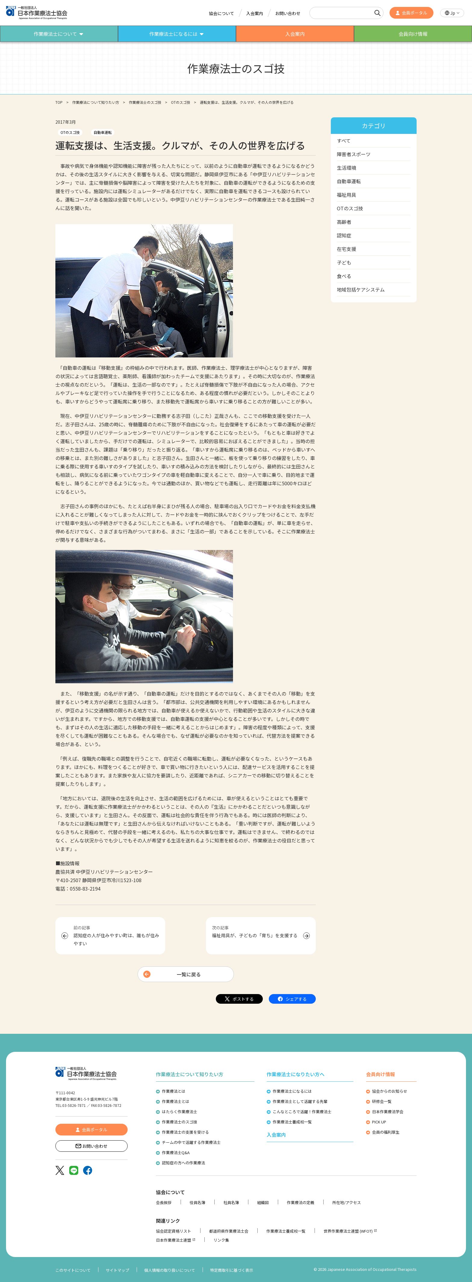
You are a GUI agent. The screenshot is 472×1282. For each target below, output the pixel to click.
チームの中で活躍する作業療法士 (191, 1142)
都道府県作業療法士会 (228, 1231)
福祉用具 (346, 194)
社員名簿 (231, 1202)
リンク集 (221, 1240)
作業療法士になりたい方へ (295, 1074)
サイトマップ (117, 1270)
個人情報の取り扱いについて (169, 1270)
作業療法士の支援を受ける (185, 1132)
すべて (344, 140)
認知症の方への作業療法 (183, 1163)
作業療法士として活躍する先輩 (300, 1101)
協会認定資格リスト (173, 1231)
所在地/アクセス (346, 1202)
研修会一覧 (382, 1101)
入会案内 (254, 13)
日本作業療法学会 (387, 1111)
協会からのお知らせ (389, 1091)
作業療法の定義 (300, 1202)
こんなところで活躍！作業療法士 (302, 1111)
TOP (59, 102)
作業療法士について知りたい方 (189, 1074)
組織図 (263, 1202)
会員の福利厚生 (385, 1132)
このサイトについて (73, 1270)
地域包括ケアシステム (361, 289)
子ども (344, 262)
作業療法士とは (175, 1101)
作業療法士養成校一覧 (292, 1122)
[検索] (377, 13)
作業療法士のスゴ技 (145, 102)
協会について (221, 13)
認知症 (344, 235)
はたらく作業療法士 (179, 1111)
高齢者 (344, 221)
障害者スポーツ (354, 154)
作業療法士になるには (292, 1091)
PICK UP (379, 1122)
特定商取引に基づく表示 (231, 1270)
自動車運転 (103, 132)
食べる (344, 276)
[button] (452, 13)
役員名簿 (197, 1202)
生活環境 (346, 167)
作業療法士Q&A (176, 1152)
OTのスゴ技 (180, 102)
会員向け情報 (380, 1074)
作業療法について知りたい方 (95, 102)
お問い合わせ (287, 13)
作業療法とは (173, 1091)
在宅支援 (346, 248)
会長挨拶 (164, 1202)
